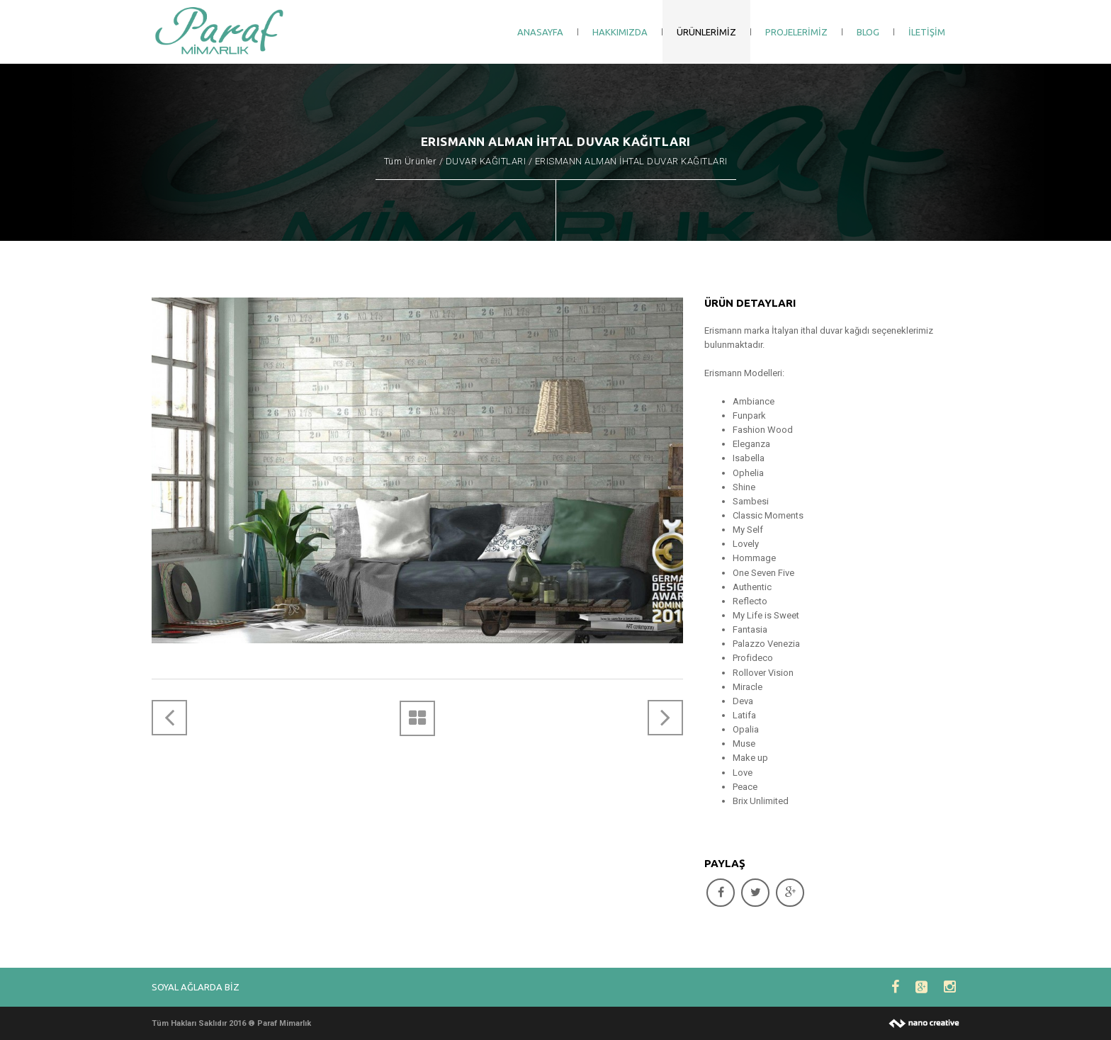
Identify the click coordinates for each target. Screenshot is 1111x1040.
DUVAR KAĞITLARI (486, 161)
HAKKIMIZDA (620, 32)
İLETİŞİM (926, 32)
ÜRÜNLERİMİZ (706, 32)
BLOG (868, 32)
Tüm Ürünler (410, 161)
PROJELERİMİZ (796, 32)
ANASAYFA (540, 32)
